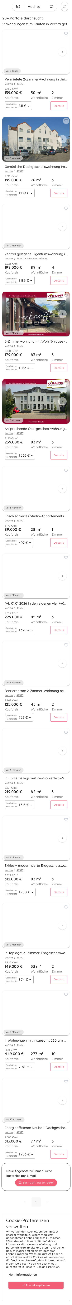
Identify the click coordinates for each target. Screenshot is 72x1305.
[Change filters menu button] (51, 6)
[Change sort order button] (18, 6)
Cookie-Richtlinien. (48, 1267)
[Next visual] (62, 52)
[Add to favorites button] (66, 34)
